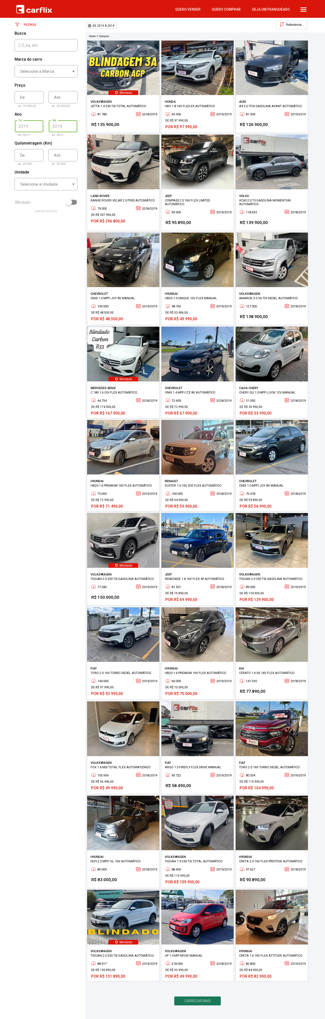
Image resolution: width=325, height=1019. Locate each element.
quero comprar (226, 9)
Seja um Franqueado (271, 9)
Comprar (104, 36)
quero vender (187, 9)
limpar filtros (46, 211)
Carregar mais (197, 1001)
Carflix (34, 9)
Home (92, 36)
